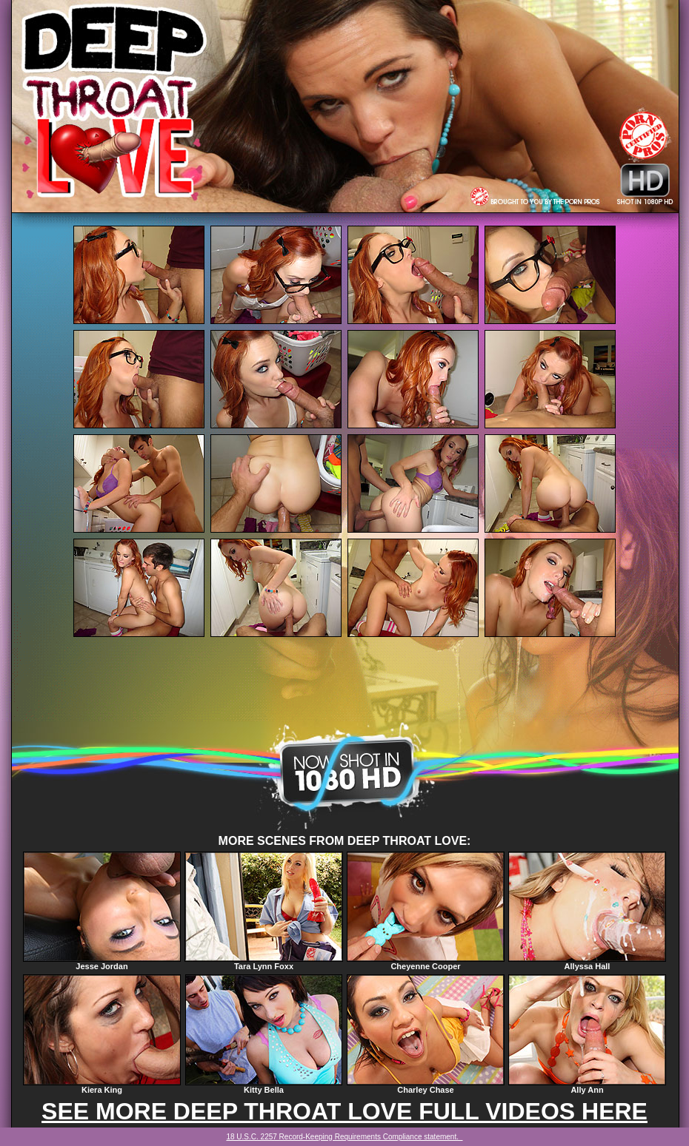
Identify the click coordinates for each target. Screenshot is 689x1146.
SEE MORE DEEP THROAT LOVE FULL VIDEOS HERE (344, 1111)
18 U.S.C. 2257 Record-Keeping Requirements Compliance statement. (344, 1137)
